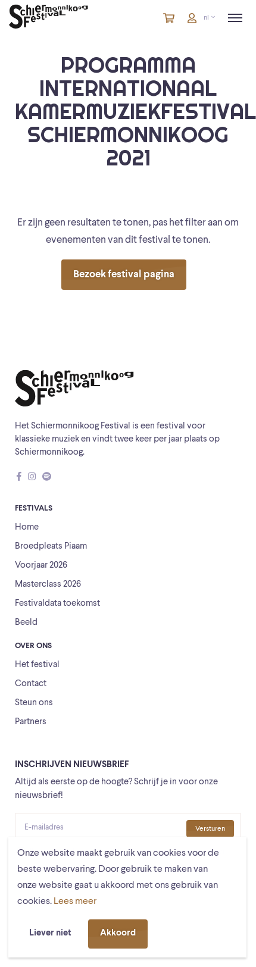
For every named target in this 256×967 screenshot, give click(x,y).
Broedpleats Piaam (51, 546)
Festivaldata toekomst (57, 603)
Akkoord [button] (118, 933)
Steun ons (34, 703)
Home (27, 527)
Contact (30, 684)
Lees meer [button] (75, 901)
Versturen (210, 829)
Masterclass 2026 (48, 584)
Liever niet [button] (50, 933)
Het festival (37, 665)
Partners (30, 722)
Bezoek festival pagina (123, 275)
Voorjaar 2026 (41, 565)
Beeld (26, 622)
